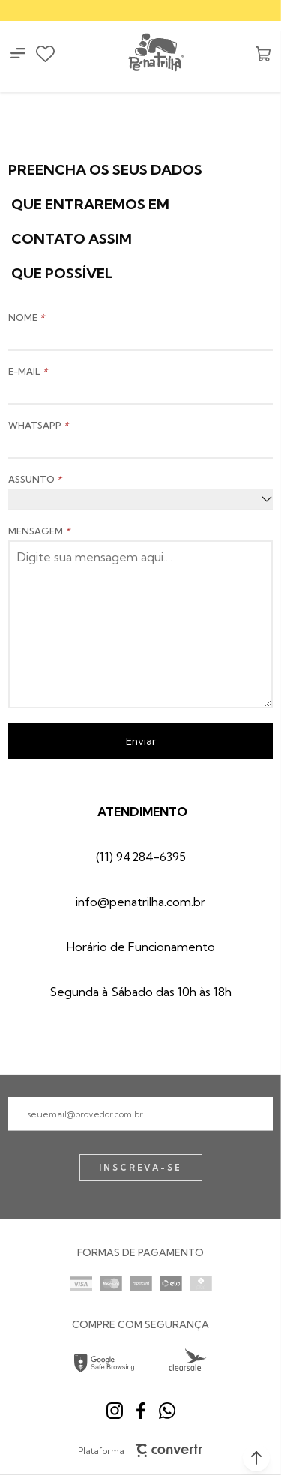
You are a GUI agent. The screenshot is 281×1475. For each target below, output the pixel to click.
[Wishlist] (45, 53)
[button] (256, 1457)
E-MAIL (27, 371)
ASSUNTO (34, 479)
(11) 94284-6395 (141, 856)
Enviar (141, 741)
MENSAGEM (39, 531)
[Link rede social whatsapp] (167, 1410)
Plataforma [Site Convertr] (140, 1450)
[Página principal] (155, 53)
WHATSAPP (38, 425)
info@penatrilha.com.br (140, 901)
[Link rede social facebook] (141, 1410)
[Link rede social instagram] (114, 1410)
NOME (26, 317)
